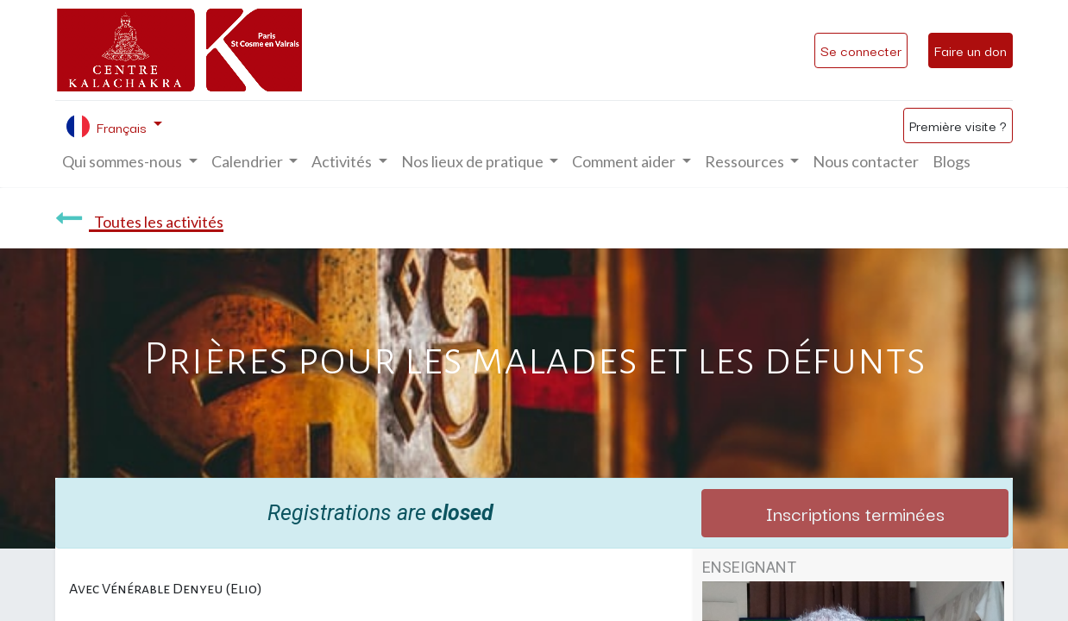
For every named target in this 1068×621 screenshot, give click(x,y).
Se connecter (861, 50)
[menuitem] (866, 161)
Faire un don (970, 50)
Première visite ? (958, 125)
